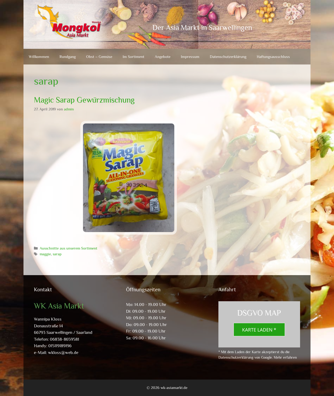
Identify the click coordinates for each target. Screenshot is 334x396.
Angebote (162, 56)
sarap (57, 254)
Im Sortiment (133, 56)
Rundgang (67, 56)
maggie (45, 254)
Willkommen (39, 56)
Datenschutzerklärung (228, 56)
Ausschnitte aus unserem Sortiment (68, 248)
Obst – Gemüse (99, 56)
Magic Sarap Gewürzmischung (84, 100)
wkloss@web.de (63, 352)
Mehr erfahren (285, 357)
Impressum (190, 56)
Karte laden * (259, 330)
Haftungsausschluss (273, 56)
